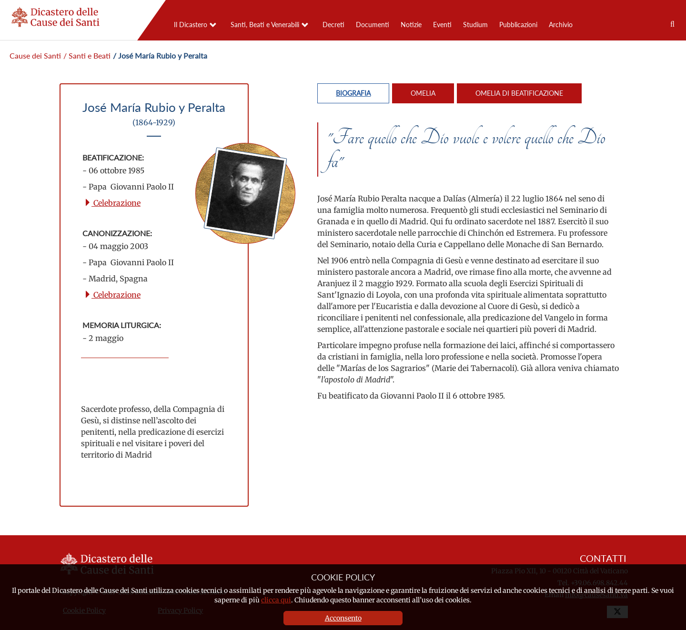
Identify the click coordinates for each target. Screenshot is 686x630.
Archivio (561, 24)
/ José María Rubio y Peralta (160, 55)
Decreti (333, 24)
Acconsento (343, 618)
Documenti (372, 24)
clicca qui (276, 600)
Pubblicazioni (518, 24)
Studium (475, 24)
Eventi (442, 24)
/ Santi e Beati (87, 55)
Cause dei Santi (35, 55)
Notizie (411, 24)
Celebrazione (112, 203)
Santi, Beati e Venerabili (265, 24)
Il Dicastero (190, 24)
